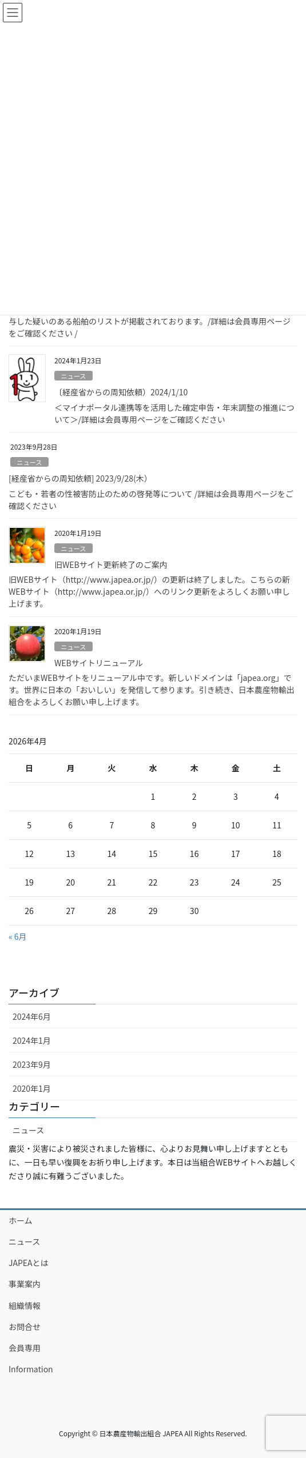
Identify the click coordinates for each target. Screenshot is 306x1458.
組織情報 (25, 1305)
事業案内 (25, 1283)
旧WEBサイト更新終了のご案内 (111, 564)
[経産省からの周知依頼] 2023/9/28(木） (80, 478)
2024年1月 (32, 1040)
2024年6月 (32, 1016)
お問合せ (25, 1326)
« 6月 (18, 936)
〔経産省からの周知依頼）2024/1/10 (121, 392)
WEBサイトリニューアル (98, 662)
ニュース (73, 375)
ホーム (21, 1220)
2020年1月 (32, 1088)
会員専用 (25, 1347)
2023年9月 (32, 1064)
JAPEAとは (29, 1262)
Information (31, 1369)
